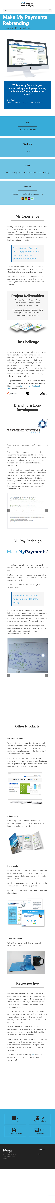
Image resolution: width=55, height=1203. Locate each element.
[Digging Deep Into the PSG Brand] (28, 510)
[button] (8, 510)
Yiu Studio (33, 386)
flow (33, 1055)
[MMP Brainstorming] (28, 655)
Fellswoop (24, 386)
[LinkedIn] (39, 1154)
